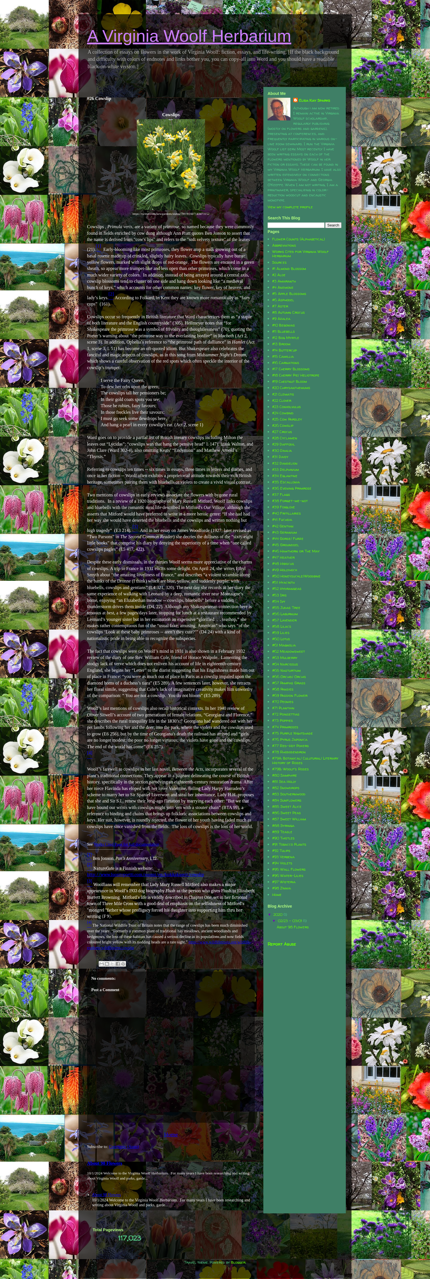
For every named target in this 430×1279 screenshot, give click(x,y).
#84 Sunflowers (286, 800)
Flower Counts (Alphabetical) (298, 239)
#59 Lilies (281, 632)
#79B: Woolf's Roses (290, 768)
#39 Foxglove (283, 506)
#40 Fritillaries (286, 513)
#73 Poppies (282, 720)
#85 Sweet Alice (286, 806)
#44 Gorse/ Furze (287, 538)
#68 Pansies (282, 689)
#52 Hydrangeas (286, 588)
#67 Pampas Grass (288, 682)
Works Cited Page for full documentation (126, 844)
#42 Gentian (282, 526)
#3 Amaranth (284, 281)
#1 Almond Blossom (289, 268)
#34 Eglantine (284, 475)
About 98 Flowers (104, 1163)
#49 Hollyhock (284, 569)
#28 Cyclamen (284, 437)
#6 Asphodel (283, 299)
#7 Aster (280, 306)
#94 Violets (282, 863)
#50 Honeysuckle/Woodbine (296, 576)
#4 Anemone (282, 287)
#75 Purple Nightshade (292, 733)
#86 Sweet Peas (286, 812)
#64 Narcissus (285, 664)
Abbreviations (284, 245)
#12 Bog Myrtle (285, 337)
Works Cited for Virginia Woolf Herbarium (300, 254)
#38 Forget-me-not (290, 500)
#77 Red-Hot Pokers (290, 745)
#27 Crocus (282, 431)
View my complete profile (290, 206)
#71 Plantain (283, 707)
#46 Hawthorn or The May (296, 551)
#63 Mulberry (284, 657)
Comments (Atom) (124, 1147)
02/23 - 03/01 (290, 920)
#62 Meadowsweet (288, 651)
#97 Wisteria (283, 881)
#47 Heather (283, 557)
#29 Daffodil (283, 444)
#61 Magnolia (284, 645)
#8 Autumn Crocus (288, 312)
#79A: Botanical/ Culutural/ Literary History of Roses (305, 760)
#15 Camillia (283, 356)
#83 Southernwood (288, 793)
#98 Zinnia (281, 888)
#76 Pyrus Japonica (289, 739)
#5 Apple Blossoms (289, 293)
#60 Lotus (281, 638)
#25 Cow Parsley (287, 419)
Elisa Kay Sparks (314, 100)
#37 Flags (281, 494)
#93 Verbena (283, 856)
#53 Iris (279, 595)
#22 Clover (281, 400)
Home (171, 1134)
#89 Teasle (282, 831)
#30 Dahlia (282, 450)
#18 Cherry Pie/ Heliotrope (295, 375)
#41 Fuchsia (282, 519)
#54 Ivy (278, 601)
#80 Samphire (284, 775)
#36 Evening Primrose (291, 488)
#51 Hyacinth (283, 582)
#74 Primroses (285, 726)
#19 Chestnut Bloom (289, 381)
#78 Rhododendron (289, 751)
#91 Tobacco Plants (289, 844)
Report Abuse (282, 944)
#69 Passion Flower (289, 695)
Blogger (238, 1262)
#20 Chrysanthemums (291, 387)
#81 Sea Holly (284, 781)
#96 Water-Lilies (287, 875)
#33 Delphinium (285, 469)
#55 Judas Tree (286, 607)
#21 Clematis (283, 394)
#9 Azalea (281, 318)
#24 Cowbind (282, 412)
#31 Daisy (280, 456)
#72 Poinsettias (285, 714)
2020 (278, 914)
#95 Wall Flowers (289, 869)
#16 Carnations (285, 362)
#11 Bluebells (283, 331)
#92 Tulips (281, 850)
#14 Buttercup (284, 350)
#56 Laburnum (285, 613)
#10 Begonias (283, 325)
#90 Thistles (283, 838)
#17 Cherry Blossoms (291, 368)
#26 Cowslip (282, 425)
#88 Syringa (283, 825)
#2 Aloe (279, 274)
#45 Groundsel (285, 544)
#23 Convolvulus (286, 406)
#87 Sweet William (289, 819)
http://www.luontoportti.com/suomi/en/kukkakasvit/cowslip (145, 874)
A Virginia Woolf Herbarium (189, 35)
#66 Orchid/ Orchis (289, 676)
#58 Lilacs (281, 626)
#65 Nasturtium (286, 670)
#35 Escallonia (286, 481)
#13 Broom (281, 343)
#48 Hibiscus (283, 563)
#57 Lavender (284, 620)
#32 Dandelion (284, 463)
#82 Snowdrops (285, 787)
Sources (279, 262)
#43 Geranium (284, 532)
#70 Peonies (282, 701)
